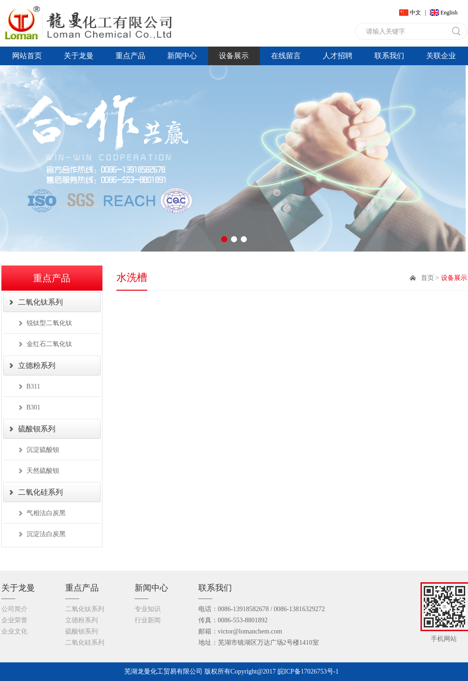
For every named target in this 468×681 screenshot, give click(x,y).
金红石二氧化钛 (49, 343)
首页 (427, 277)
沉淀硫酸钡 (43, 449)
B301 (34, 407)
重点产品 (130, 56)
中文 (415, 12)
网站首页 (27, 56)
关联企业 (441, 56)
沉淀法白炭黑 (46, 534)
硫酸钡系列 (36, 429)
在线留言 (286, 56)
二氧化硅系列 (40, 492)
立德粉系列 (36, 365)
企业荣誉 (14, 620)
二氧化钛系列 (40, 302)
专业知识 (148, 609)
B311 (34, 386)
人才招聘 (338, 56)
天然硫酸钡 (43, 470)
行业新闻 (148, 620)
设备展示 (234, 56)
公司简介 (14, 609)
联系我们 (389, 56)
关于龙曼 (79, 56)
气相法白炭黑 (46, 513)
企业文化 (14, 631)
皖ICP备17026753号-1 (308, 671)
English (449, 12)
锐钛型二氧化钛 (49, 323)
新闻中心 (182, 56)
